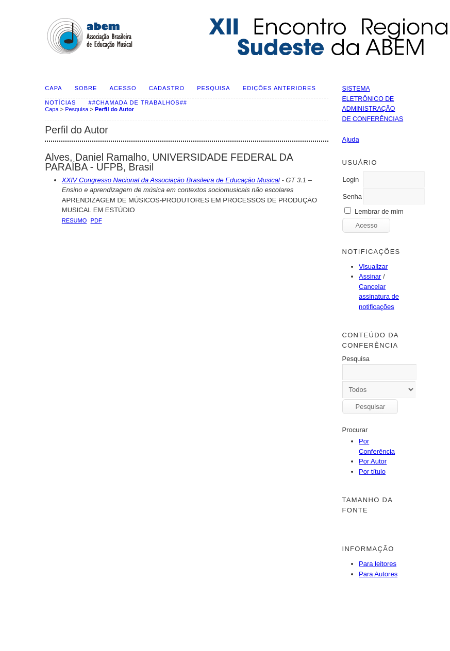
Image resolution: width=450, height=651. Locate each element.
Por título (372, 471)
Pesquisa (213, 88)
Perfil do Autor (114, 109)
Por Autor (373, 461)
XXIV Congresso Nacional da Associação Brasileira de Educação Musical (171, 180)
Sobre (86, 88)
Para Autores (378, 574)
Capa (53, 88)
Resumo (74, 220)
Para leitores (377, 564)
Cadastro (167, 88)
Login (350, 179)
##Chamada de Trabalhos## (138, 102)
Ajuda (350, 139)
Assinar (370, 276)
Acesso (123, 88)
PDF (96, 220)
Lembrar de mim (379, 211)
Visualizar (373, 266)
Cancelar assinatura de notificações (379, 297)
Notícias (60, 102)
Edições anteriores (279, 88)
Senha (352, 196)
